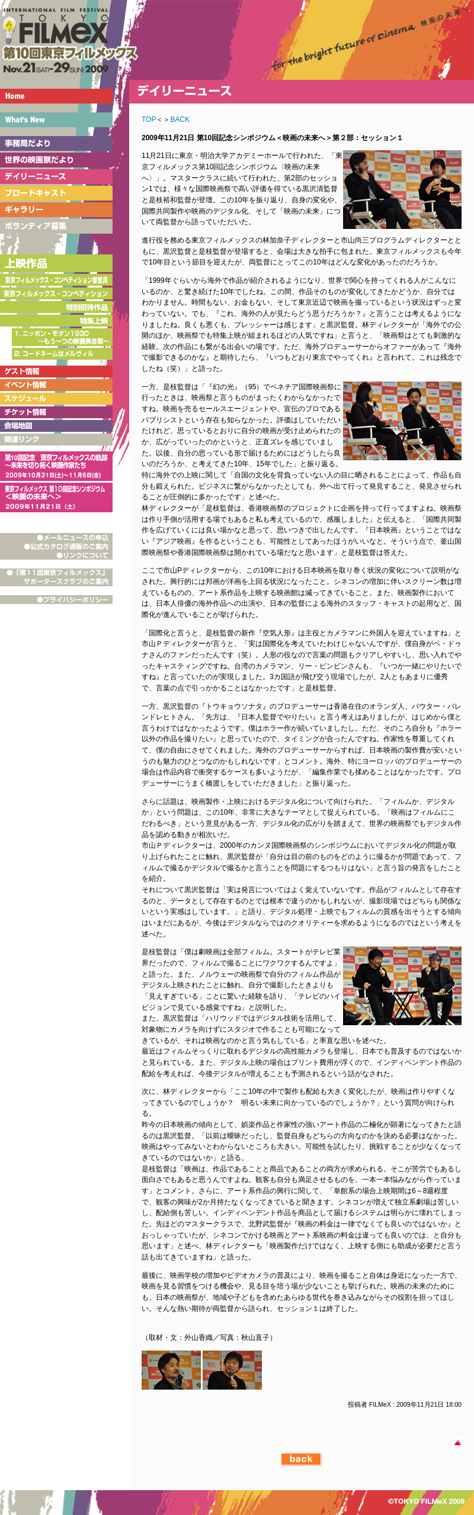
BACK (180, 119)
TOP (149, 119)
